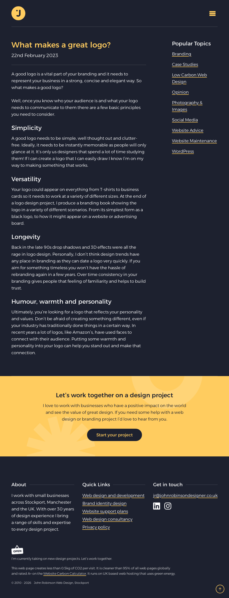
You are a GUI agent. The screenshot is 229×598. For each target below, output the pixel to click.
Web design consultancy (107, 519)
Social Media (185, 119)
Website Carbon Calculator (64, 573)
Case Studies (185, 64)
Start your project (114, 435)
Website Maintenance (194, 140)
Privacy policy (96, 527)
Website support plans (105, 511)
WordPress (183, 151)
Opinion (180, 92)
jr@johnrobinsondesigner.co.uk (185, 495)
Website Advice (187, 130)
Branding (181, 54)
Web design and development (113, 495)
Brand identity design (104, 503)
